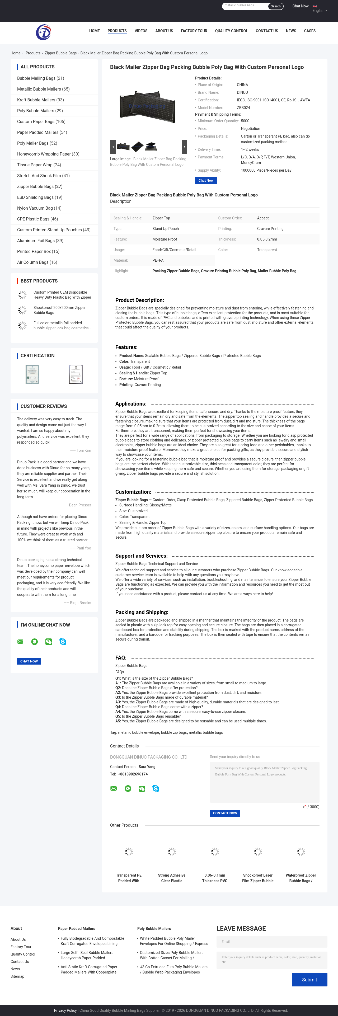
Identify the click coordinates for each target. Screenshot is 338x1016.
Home (94, 31)
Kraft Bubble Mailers (36, 99)
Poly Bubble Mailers (35, 110)
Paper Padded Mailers (37, 132)
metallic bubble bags (206, 732)
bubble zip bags (174, 732)
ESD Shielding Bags (35, 197)
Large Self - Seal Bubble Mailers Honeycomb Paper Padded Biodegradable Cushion (87, 956)
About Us (164, 31)
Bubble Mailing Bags (36, 78)
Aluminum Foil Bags (36, 240)
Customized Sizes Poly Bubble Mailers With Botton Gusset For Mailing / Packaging (172, 956)
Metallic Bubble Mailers (39, 89)
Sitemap (17, 976)
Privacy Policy (65, 1010)
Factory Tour (194, 31)
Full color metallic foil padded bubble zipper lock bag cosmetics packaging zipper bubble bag (61, 328)
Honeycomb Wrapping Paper (44, 154)
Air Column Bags (33, 262)
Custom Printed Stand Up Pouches (49, 229)
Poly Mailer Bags (33, 143)
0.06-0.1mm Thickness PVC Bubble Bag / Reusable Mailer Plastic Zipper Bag (215, 878)
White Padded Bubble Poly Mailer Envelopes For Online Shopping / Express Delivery (174, 941)
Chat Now (301, 6)
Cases (310, 31)
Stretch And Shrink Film (39, 175)
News (291, 31)
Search (276, 6)
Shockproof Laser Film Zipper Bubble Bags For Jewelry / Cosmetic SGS (258, 878)
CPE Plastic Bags (33, 219)
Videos (141, 31)
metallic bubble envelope (138, 732)
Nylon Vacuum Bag (35, 208)
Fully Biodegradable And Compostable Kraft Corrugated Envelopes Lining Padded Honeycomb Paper (92, 941)
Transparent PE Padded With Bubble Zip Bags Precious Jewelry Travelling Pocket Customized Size (128, 878)
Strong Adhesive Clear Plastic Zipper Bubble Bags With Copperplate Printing (172, 878)
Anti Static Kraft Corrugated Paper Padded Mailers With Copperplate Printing (89, 970)
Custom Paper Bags (35, 121)
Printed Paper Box (34, 251)
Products (117, 31)
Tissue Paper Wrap (35, 164)
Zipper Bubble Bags (61, 53)
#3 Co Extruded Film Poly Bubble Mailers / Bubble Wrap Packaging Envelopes (174, 969)
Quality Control (231, 31)
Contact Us (267, 31)
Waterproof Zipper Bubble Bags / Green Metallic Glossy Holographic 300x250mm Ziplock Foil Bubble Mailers (301, 878)
